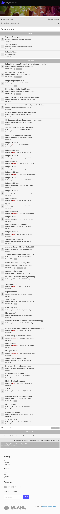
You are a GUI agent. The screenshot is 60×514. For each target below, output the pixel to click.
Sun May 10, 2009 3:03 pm (25, 422)
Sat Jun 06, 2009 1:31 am (24, 398)
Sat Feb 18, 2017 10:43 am (27, 130)
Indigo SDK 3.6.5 (11, 190)
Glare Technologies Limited (49, 506)
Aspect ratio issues (12, 412)
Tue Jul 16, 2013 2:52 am (27, 169)
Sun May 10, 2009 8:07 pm (25, 414)
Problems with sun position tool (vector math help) (24, 321)
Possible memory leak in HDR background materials (24, 105)
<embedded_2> (11, 284)
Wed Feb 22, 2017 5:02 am (24, 122)
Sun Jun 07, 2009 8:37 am (25, 391)
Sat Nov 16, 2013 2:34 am (24, 145)
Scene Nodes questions (14, 239)
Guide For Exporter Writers (15, 72)
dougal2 (14, 294)
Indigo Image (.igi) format (14, 81)
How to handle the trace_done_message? (20, 112)
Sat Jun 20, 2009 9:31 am (25, 376)
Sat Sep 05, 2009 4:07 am (24, 330)
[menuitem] (11, 19)
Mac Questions (10, 404)
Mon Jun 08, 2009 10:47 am (24, 383)
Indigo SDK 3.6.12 (12, 183)
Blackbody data (11, 307)
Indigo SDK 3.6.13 (12, 178)
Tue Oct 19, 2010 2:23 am (25, 294)
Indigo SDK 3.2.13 (12, 217)
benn (13, 407)
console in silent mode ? (14, 271)
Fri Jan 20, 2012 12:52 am (25, 257)
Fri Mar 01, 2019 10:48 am (28, 99)
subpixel (14, 185)
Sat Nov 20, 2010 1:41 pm (23, 286)
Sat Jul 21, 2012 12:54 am (26, 206)
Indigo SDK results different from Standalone (22, 97)
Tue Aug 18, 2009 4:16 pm (27, 345)
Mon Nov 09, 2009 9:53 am (24, 315)
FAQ (5, 474)
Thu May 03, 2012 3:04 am (25, 219)
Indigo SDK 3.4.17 (12, 198)
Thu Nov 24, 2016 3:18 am (24, 137)
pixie (13, 315)
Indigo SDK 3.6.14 (12, 172)
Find (26, 497)
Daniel (14, 107)
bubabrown (15, 91)
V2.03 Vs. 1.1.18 (11, 419)
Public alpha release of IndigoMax (17, 263)
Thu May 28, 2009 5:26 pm (24, 407)
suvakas (14, 368)
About (5, 461)
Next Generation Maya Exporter (17, 373)
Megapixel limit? (11, 351)
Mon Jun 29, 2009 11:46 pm (26, 368)
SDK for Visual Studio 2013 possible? (19, 127)
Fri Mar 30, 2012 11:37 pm (24, 242)
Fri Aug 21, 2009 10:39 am (27, 338)
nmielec (14, 66)
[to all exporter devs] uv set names (18, 366)
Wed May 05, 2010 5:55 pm (26, 301)
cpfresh (14, 361)
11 (22, 267)
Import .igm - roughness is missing (18, 135)
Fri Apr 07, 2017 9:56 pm (24, 115)
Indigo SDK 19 (10, 343)
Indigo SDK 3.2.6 (11, 232)
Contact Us (7, 464)
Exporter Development (13, 37)
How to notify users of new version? (18, 336)
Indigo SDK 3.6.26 (12, 142)
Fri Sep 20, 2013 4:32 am (26, 158)
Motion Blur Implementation (15, 381)
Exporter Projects (11, 292)
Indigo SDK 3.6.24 (12, 150)
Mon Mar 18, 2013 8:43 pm (25, 193)
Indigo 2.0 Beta (10, 52)
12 (24, 267)
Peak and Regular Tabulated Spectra (18, 396)
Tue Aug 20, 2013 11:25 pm (27, 163)
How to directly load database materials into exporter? (25, 328)
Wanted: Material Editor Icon (15, 358)
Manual (6, 473)
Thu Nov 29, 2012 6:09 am (24, 200)
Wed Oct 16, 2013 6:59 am (24, 152)
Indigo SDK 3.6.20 (12, 161)
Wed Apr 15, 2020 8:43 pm (25, 66)
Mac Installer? (10, 313)
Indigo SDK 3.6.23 (12, 156)
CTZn (13, 75)
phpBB (10, 444)
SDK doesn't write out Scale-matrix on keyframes (23, 120)
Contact (6, 478)
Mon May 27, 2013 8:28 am (27, 174)
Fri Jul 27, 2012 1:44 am (23, 75)
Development (7, 29)
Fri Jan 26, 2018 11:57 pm (24, 107)
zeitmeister (15, 130)
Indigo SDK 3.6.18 (12, 166)
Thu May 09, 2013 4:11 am (25, 185)
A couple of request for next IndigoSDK (19, 247)
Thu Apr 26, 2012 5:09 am (24, 226)
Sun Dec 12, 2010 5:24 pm (24, 279)
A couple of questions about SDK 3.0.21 (20, 254)
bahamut (14, 265)
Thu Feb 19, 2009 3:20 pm (27, 83)
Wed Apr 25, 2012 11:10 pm (24, 234)
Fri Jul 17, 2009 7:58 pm (24, 361)
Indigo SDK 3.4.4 (11, 211)
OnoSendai (15, 83)
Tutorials (6, 476)
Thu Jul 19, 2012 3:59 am (27, 213)
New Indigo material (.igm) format (17, 89)
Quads (7, 204)
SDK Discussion (11, 44)
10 (20, 267)
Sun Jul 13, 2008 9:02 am (27, 91)
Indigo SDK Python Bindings (15, 224)
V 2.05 (7, 388)
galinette (14, 206)
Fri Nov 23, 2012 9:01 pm (25, 265)
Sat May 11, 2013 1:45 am (27, 180)
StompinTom (15, 99)
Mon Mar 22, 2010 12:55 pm (24, 310)
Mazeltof (14, 445)
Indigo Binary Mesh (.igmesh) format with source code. (25, 64)
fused (13, 145)
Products (6, 462)
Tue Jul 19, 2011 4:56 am (23, 273)
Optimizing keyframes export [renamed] (20, 277)
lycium (14, 242)
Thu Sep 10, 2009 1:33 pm (27, 323)
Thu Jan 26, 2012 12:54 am (25, 249)
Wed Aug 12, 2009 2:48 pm (27, 353)
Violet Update (10, 299)
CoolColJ (14, 301)
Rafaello (14, 391)
